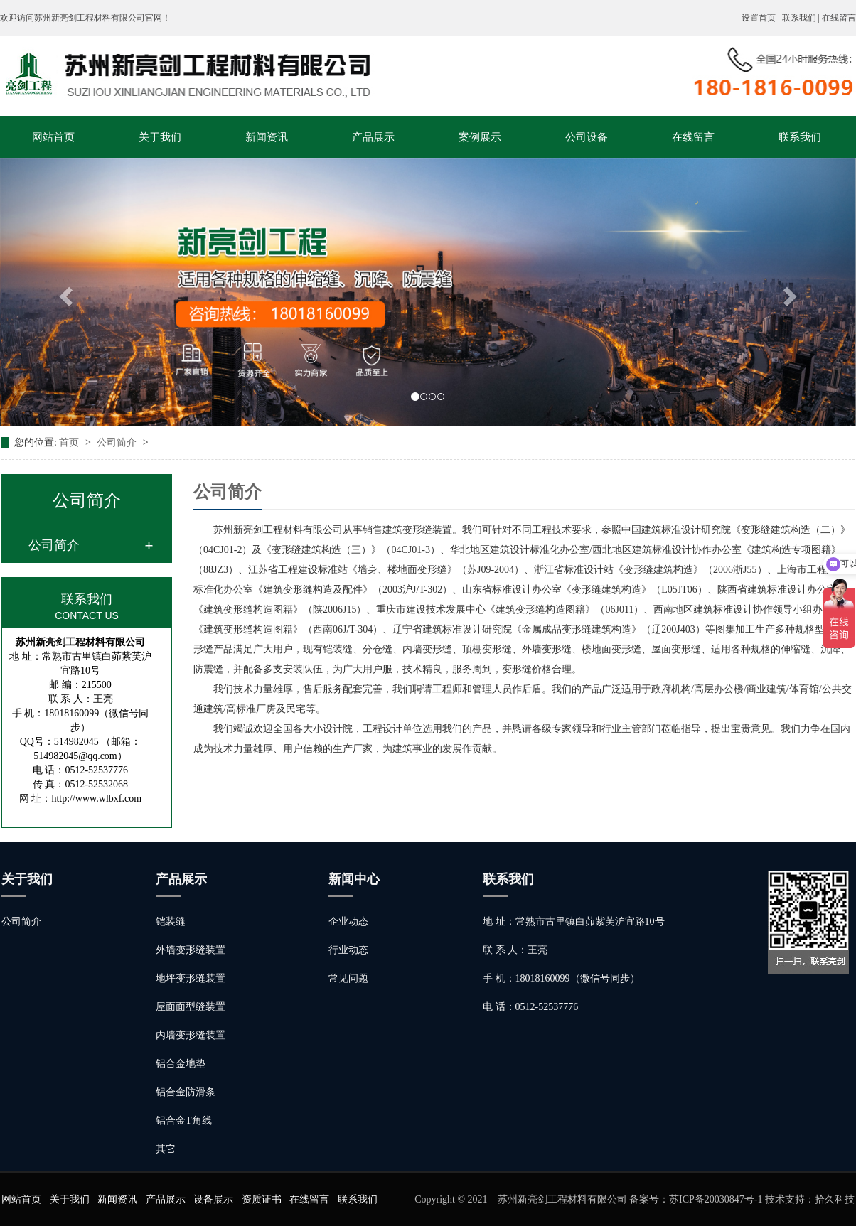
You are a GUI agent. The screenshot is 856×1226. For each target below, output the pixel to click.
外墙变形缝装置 (190, 950)
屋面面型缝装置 (190, 1006)
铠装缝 (171, 921)
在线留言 (839, 18)
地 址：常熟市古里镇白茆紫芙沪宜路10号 (574, 921)
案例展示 (480, 137)
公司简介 (118, 442)
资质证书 (262, 1199)
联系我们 (800, 137)
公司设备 (586, 137)
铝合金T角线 (184, 1120)
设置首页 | (761, 18)
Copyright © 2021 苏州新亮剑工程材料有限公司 (521, 1199)
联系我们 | (802, 18)
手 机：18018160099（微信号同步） (561, 978)
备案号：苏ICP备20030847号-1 (695, 1199)
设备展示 (213, 1199)
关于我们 (160, 137)
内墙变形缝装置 (190, 1035)
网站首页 (53, 137)
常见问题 (348, 978)
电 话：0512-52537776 (530, 1006)
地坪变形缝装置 (190, 978)
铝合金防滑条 (185, 1092)
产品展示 (373, 137)
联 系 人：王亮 (515, 950)
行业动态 (348, 950)
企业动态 (348, 921)
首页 (70, 442)
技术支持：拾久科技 (810, 1199)
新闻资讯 (266, 137)
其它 (166, 1149)
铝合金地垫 (180, 1063)
